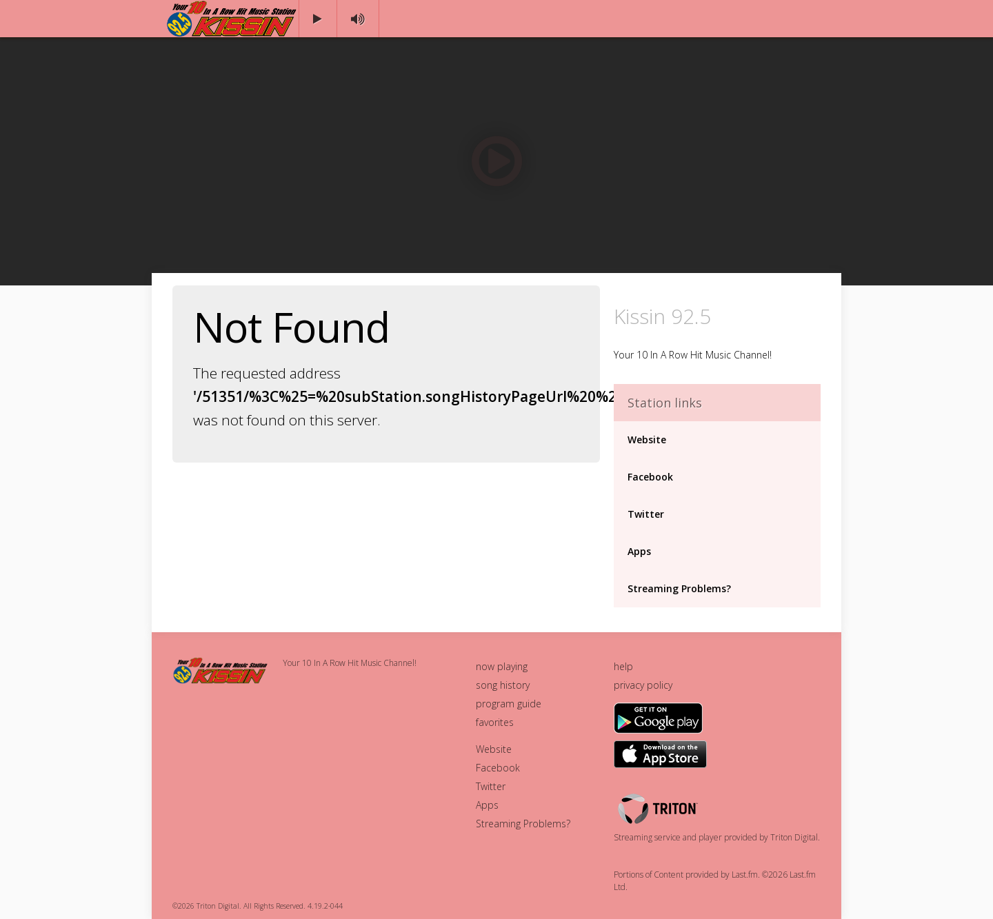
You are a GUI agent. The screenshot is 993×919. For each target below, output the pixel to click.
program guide (508, 703)
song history (503, 684)
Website (647, 439)
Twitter (646, 514)
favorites (495, 722)
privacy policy (643, 684)
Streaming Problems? (679, 588)
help (623, 666)
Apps (639, 551)
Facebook (650, 476)
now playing (502, 666)
